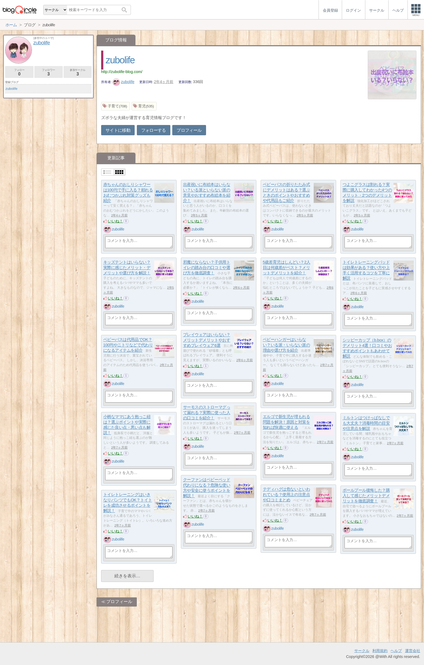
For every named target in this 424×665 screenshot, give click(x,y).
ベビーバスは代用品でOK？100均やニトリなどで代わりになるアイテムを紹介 (128, 345)
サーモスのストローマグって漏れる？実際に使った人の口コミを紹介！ (206, 412)
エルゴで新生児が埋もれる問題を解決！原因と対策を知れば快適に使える (286, 422)
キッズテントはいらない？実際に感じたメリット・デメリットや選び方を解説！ (127, 267)
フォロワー (48, 72)
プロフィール (189, 130)
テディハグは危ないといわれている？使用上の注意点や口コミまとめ (286, 494)
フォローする (153, 130)
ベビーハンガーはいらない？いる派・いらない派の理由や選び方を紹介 (286, 345)
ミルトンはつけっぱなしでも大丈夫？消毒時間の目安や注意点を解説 (366, 423)
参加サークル (78, 72)
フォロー (19, 72)
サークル (361, 650)
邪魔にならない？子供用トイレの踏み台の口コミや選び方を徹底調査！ (206, 267)
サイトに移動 (117, 130)
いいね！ (115, 221)
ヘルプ (396, 650)
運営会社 (412, 650)
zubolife (120, 60)
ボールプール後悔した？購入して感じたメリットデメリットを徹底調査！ (366, 495)
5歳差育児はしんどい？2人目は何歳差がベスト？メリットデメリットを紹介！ (286, 267)
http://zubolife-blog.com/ (122, 72)
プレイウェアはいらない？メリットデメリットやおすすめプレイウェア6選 (206, 340)
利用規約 (379, 650)
